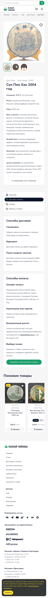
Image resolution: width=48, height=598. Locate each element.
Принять (8, 592)
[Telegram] (12, 517)
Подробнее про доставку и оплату (24, 362)
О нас (8, 457)
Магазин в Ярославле (14, 568)
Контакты (10, 478)
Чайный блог (11, 474)
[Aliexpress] (12, 544)
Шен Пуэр (10, 80)
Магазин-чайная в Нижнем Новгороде (22, 551)
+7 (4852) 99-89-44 (12, 577)
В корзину (15, 429)
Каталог (9, 489)
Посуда (9, 497)
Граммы (35, 420)
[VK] (7, 517)
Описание (11, 195)
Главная (9, 453)
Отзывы (10, 204)
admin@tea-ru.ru (27, 335)
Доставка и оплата (14, 199)
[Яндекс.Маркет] (15, 539)
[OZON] (10, 529)
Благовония (11, 501)
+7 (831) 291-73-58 (12, 560)
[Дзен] (27, 517)
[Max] (37, 517)
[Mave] (32, 517)
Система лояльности (14, 465)
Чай (7, 493)
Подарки (9, 505)
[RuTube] (22, 517)
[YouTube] (17, 517)
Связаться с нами (13, 482)
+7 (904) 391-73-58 (12, 562)
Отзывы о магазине (14, 470)
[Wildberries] (12, 534)
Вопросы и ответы (14, 209)
